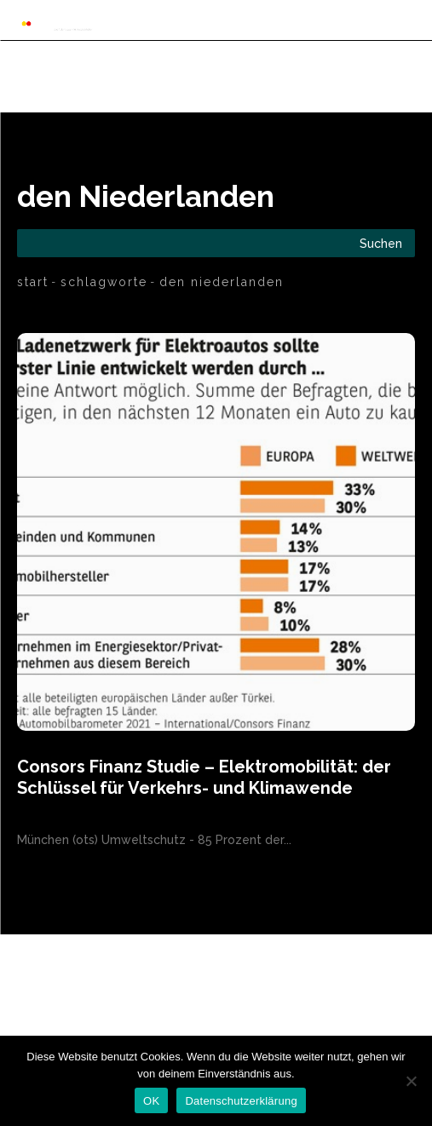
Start (33, 282)
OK (151, 1100)
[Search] (381, 243)
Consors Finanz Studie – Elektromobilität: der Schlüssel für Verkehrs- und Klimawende (204, 777)
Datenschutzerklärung (241, 1100)
